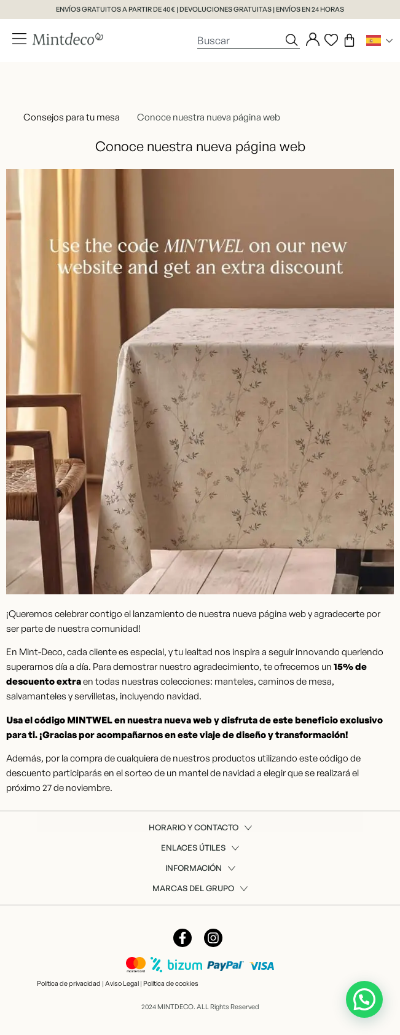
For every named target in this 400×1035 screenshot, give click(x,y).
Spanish (373, 40)
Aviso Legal (122, 983)
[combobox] (240, 40)
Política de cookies (170, 983)
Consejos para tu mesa (71, 117)
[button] (364, 999)
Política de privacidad (69, 983)
